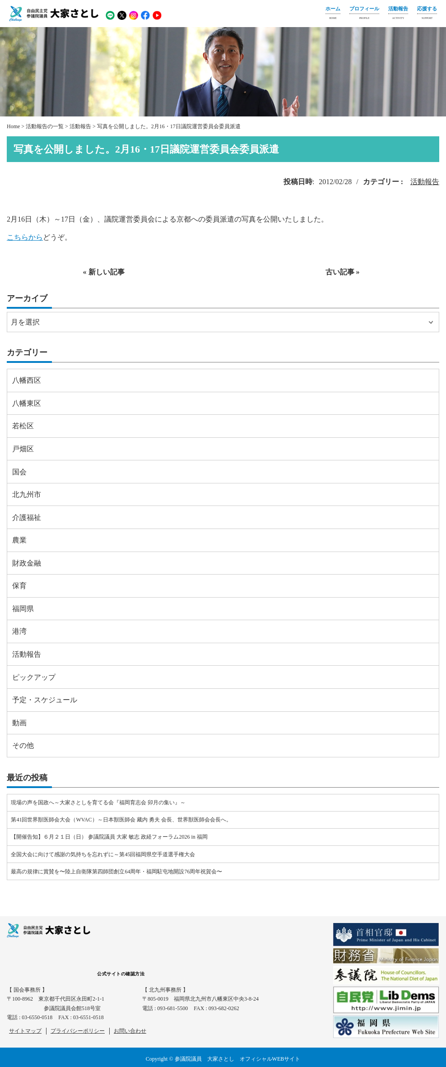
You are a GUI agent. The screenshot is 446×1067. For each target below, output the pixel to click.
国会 (19, 472)
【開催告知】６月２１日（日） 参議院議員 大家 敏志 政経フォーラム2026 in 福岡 (109, 837)
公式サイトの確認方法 (120, 973)
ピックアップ (34, 677)
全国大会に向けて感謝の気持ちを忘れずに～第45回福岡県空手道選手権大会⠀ (105, 854)
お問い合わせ (130, 1031)
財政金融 (26, 563)
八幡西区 (26, 380)
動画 (19, 723)
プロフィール (364, 14)
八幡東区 (26, 403)
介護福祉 (26, 517)
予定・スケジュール (44, 700)
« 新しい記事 (104, 272)
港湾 (19, 631)
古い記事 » (342, 272)
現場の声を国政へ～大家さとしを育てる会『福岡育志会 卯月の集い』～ (98, 802)
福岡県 (23, 608)
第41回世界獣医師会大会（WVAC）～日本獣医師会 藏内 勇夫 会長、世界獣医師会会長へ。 (121, 819)
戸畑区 (23, 449)
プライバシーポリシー (78, 1031)
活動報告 (398, 14)
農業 (19, 540)
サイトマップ (25, 1031)
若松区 (23, 426)
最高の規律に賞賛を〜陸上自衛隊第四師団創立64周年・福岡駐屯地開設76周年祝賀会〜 (116, 871)
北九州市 (26, 494)
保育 (19, 585)
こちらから (25, 237)
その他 (23, 745)
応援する (427, 14)
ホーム (332, 14)
